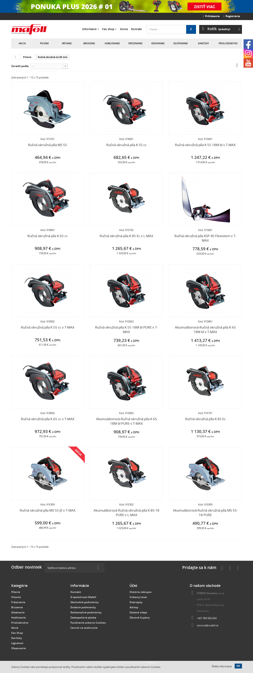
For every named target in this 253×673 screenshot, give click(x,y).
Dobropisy (136, 602)
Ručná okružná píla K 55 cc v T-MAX (47, 327)
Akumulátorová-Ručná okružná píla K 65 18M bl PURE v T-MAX (126, 421)
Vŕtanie (67, 43)
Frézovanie (135, 43)
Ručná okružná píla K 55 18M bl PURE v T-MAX (126, 329)
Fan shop (108, 29)
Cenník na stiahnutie (84, 628)
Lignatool (17, 643)
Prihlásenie (211, 16)
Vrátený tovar (138, 597)
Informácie (89, 29)
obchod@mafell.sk (207, 625)
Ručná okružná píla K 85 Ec (205, 419)
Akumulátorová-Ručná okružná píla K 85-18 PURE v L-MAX (126, 512)
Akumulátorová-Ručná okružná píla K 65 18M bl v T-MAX (205, 329)
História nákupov (141, 592)
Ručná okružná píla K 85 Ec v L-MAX (126, 236)
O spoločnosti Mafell (83, 597)
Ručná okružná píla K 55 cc (126, 145)
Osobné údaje (138, 612)
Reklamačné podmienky (86, 612)
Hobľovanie (112, 43)
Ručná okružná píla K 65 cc (47, 236)
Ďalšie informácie (222, 666)
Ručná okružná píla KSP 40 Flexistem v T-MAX (205, 238)
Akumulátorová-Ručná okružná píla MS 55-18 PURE (205, 512)
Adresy (134, 607)
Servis (124, 29)
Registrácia (231, 16)
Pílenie (44, 43)
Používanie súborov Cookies (88, 622)
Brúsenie (89, 43)
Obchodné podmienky (84, 602)
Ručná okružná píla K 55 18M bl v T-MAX (205, 145)
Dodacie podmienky (83, 607)
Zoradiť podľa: (20, 66)
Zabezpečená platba (83, 617)
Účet (133, 585)
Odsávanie (158, 43)
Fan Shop (17, 633)
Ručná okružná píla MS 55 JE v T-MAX (48, 510)
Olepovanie (180, 43)
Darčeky (203, 43)
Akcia (22, 43)
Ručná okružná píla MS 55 (47, 145)
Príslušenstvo (228, 43)
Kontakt (136, 29)
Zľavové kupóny (140, 617)
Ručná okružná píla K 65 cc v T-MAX (47, 419)
